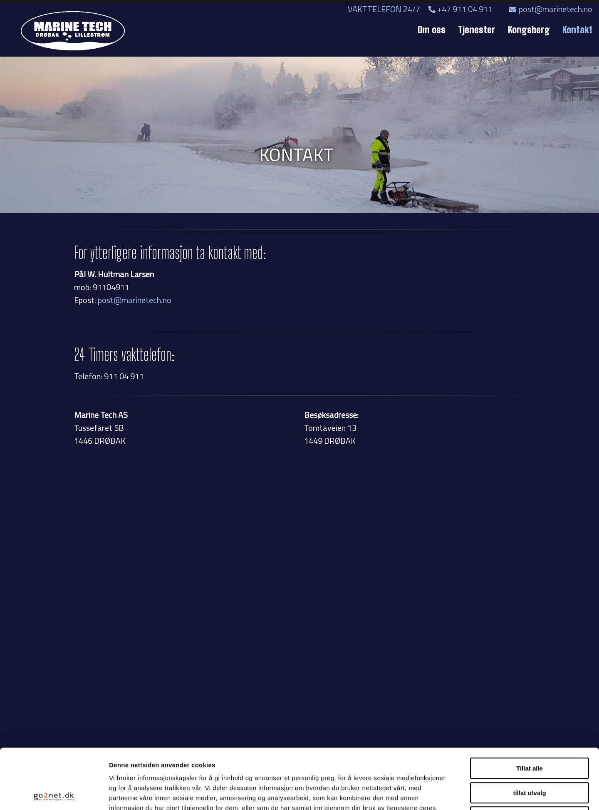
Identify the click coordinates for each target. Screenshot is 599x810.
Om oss (432, 29)
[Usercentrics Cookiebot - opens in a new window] (53, 794)
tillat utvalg (529, 732)
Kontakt (577, 29)
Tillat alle (529, 708)
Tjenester (476, 29)
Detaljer (443, 793)
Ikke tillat (529, 756)
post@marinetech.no (550, 8)
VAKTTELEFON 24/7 (387, 8)
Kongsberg (529, 29)
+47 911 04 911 (460, 8)
